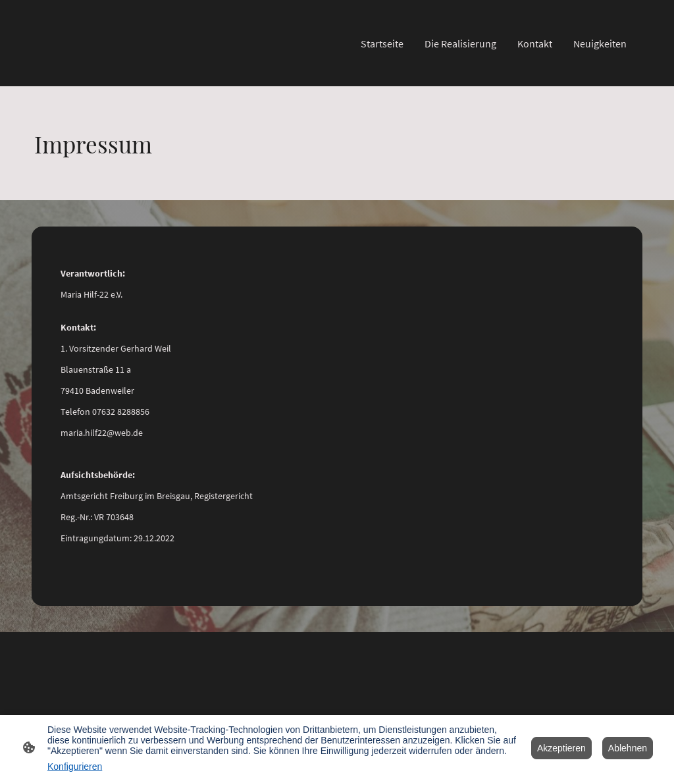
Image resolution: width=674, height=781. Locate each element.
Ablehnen (627, 748)
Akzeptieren (561, 748)
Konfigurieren (74, 766)
